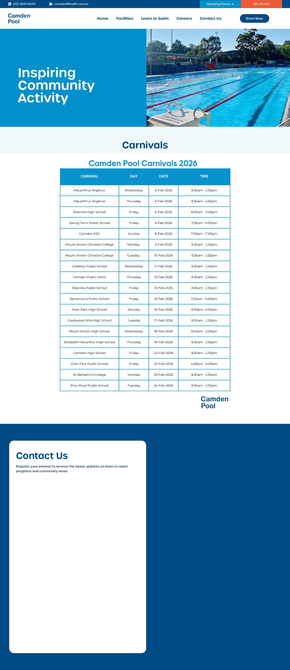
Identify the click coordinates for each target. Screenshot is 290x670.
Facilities (124, 18)
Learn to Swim (155, 18)
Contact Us (210, 18)
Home (102, 18)
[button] (58, 285)
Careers (184, 18)
